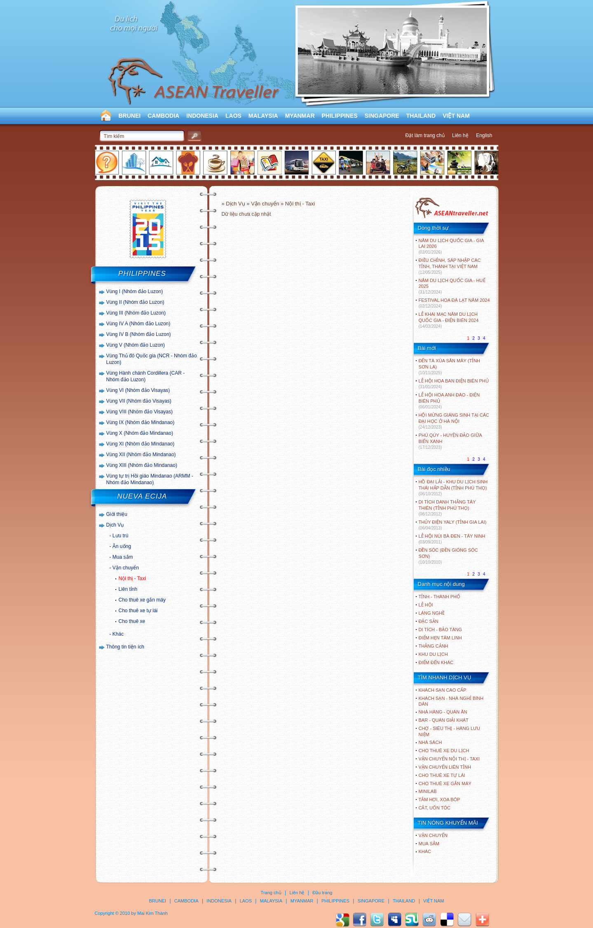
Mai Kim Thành (152, 913)
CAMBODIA (163, 115)
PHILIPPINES (340, 115)
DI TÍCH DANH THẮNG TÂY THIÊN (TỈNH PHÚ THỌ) (447, 507)
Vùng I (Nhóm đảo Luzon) (134, 291)
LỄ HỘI (426, 604)
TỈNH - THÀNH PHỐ (439, 596)
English (484, 135)
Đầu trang (322, 892)
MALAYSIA (263, 115)
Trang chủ (271, 892)
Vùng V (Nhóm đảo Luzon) (135, 345)
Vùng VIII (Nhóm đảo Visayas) (139, 412)
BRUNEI (130, 115)
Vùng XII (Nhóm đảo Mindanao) (141, 454)
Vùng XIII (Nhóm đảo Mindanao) (141, 465)
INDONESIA (202, 115)
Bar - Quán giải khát (444, 720)
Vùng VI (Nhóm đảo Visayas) (138, 390)
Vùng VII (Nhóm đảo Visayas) (138, 401)
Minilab (428, 791)
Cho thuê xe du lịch (444, 750)
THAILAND (421, 115)
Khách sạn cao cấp (442, 690)
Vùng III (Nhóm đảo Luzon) (136, 313)
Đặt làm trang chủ (424, 135)
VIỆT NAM (456, 115)
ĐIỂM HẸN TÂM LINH (440, 637)
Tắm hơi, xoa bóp (439, 799)
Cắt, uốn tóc (435, 807)
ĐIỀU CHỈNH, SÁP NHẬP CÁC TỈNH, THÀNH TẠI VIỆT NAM (450, 266)
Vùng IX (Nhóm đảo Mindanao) (140, 422)
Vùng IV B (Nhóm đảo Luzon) (138, 334)
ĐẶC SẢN (428, 621)
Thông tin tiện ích (125, 647)
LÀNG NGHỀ (432, 613)
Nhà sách (430, 742)
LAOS (233, 115)
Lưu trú (121, 536)
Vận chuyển (126, 568)
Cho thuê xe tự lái (138, 610)
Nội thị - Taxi (132, 578)
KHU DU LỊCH (433, 654)
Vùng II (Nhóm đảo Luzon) (135, 302)
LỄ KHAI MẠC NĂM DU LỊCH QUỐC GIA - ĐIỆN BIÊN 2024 (449, 320)
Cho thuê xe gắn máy (142, 600)
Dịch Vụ (115, 525)
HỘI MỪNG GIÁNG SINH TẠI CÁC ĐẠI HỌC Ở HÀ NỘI (454, 421)
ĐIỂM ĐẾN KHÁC (436, 662)
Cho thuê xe (132, 621)
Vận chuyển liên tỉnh (445, 767)
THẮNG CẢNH (433, 646)
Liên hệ (460, 135)
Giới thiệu (116, 514)
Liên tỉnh (128, 589)
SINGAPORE (382, 115)
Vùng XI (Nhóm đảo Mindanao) (140, 444)
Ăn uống (122, 546)
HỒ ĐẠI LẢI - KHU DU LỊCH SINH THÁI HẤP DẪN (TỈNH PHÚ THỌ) (453, 487)
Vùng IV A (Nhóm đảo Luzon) (138, 323)
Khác (118, 634)
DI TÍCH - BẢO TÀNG (440, 629)
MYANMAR (300, 115)
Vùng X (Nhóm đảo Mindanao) (139, 433)
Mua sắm (123, 557)
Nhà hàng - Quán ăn (443, 711)
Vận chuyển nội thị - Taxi (449, 758)
